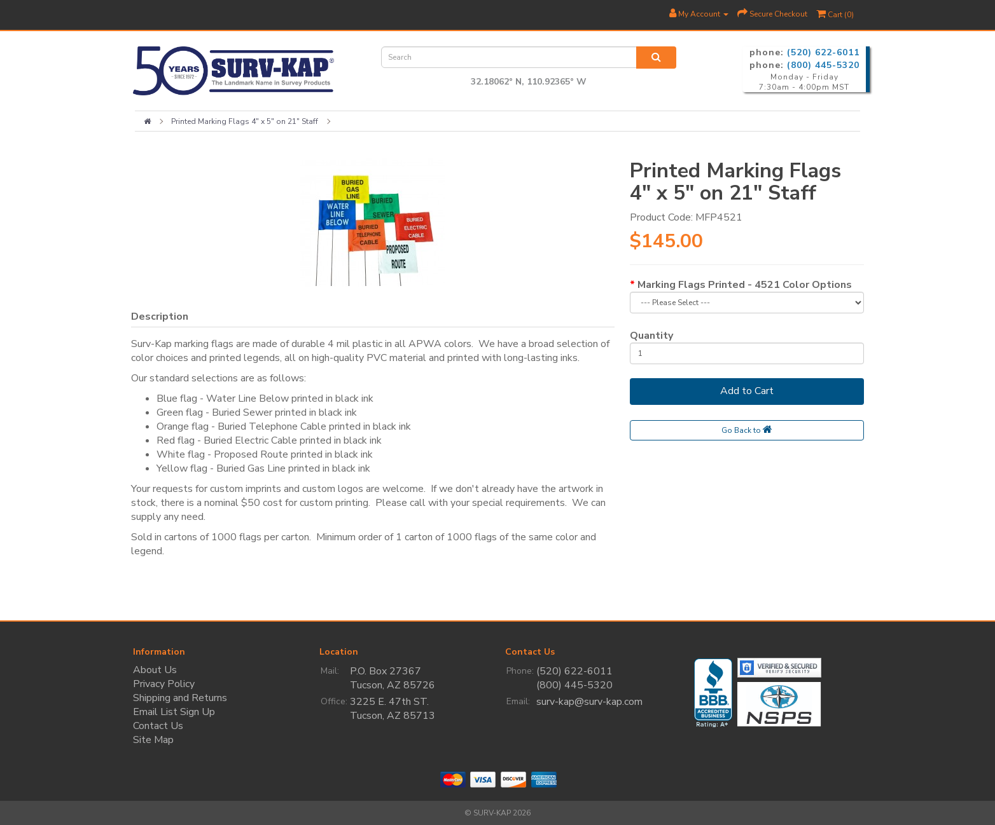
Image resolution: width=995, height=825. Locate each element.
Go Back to (746, 429)
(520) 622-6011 (823, 52)
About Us (155, 670)
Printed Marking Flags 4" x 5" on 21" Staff (244, 121)
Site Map (153, 740)
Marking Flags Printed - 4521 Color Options (744, 285)
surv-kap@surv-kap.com (589, 702)
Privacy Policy (164, 684)
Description (159, 317)
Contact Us (158, 726)
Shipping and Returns (180, 698)
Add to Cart (747, 391)
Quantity (651, 336)
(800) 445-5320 (823, 65)
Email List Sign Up (174, 712)
